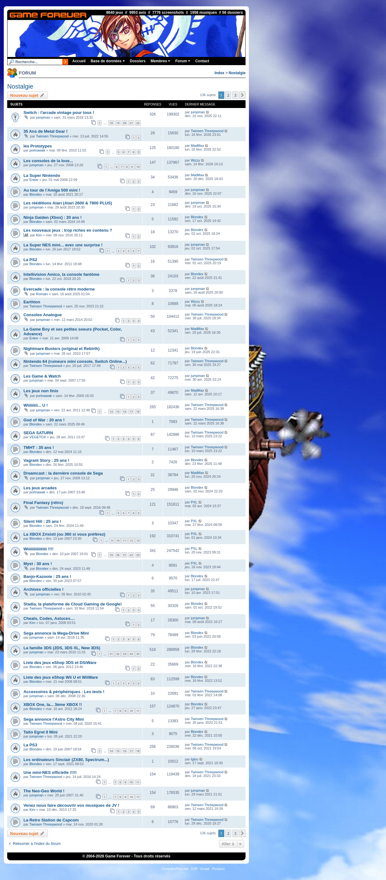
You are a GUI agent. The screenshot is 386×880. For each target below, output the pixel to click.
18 (111, 123)
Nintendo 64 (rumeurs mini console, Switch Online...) (75, 361)
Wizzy (195, 160)
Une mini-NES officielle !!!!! (50, 772)
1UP (194, 869)
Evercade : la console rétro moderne (59, 289)
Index (219, 73)
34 (131, 654)
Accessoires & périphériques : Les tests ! (63, 691)
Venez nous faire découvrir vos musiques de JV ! (71, 805)
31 (111, 654)
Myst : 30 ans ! (37, 563)
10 (138, 167)
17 (131, 411)
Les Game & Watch (42, 376)
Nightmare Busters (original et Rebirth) (61, 348)
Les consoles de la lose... (48, 160)
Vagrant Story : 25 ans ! (46, 460)
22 (138, 123)
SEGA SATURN (38, 432)
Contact (202, 61)
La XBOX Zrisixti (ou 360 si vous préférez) (64, 534)
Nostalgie (237, 73)
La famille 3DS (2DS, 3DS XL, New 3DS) (61, 648)
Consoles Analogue (42, 314)
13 (138, 540)
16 (124, 411)
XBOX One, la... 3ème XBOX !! (52, 704)
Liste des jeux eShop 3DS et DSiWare (59, 662)
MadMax (197, 145)
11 (124, 540)
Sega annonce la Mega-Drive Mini (56, 633)
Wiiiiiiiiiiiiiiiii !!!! (38, 549)
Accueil (79, 61)
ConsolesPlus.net (174, 869)
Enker (33, 180)
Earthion (31, 302)
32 (117, 654)
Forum (182, 61)
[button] (242, 95)
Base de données (108, 61)
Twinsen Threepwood (52, 136)
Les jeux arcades (40, 488)
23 (138, 555)
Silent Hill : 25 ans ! (42, 521)
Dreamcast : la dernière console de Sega (63, 473)
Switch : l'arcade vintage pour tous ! (58, 112)
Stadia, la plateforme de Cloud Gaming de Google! (72, 604)
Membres (160, 61)
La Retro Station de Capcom (51, 820)
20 (124, 123)
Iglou (194, 759)
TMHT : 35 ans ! (38, 447)
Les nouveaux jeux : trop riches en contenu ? (67, 230)
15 (117, 411)
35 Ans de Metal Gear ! (45, 131)
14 (111, 411)
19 (117, 123)
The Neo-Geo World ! (43, 791)
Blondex (35, 194)
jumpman (43, 117)
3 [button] (235, 95)
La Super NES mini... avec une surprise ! (63, 245)
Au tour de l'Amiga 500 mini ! (51, 190)
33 (124, 654)
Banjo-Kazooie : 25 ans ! (47, 576)
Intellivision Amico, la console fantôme (61, 274)
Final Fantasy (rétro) (43, 502)
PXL (194, 502)
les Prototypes (37, 146)
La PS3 (30, 745)
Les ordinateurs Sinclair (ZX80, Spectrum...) (66, 759)
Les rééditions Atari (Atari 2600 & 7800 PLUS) (67, 203)
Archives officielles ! (43, 589)
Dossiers (138, 61)
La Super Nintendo (41, 175)
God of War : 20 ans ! (43, 420)
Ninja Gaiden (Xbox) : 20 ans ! (52, 217)
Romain (42, 294)
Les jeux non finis (40, 391)
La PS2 (30, 259)
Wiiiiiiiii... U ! (35, 405)
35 (138, 654)
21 (131, 123)
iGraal (204, 869)
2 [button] (228, 95)
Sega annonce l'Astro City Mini (53, 719)
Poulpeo (218, 869)
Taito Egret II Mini (40, 732)
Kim (39, 235)
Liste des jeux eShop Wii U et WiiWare (60, 677)
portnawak (37, 150)
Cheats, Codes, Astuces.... (49, 618)
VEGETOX (37, 437)
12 (131, 540)
